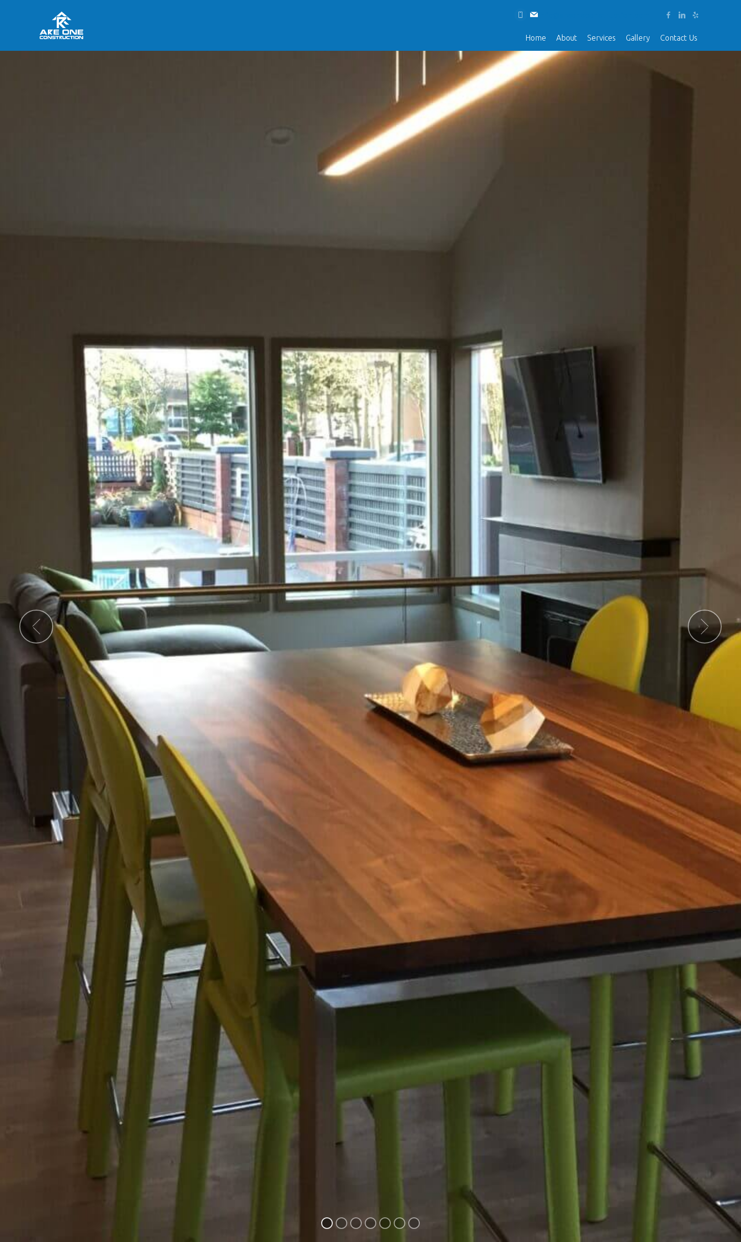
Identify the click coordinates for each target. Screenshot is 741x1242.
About (566, 37)
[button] (36, 626)
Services (601, 37)
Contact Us (678, 37)
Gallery (638, 37)
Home (535, 37)
